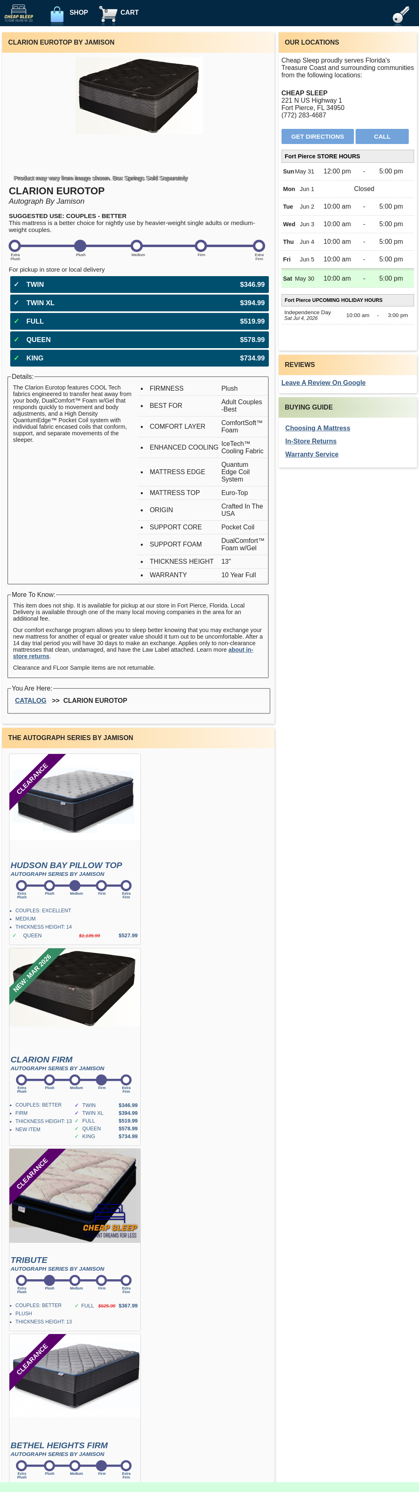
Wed (289, 224)
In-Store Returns (310, 441)
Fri (287, 259)
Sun (288, 171)
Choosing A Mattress (317, 428)
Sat (287, 278)
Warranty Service (311, 454)
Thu (288, 242)
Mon (289, 189)
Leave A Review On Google (324, 382)
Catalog (31, 700)
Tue (288, 206)
